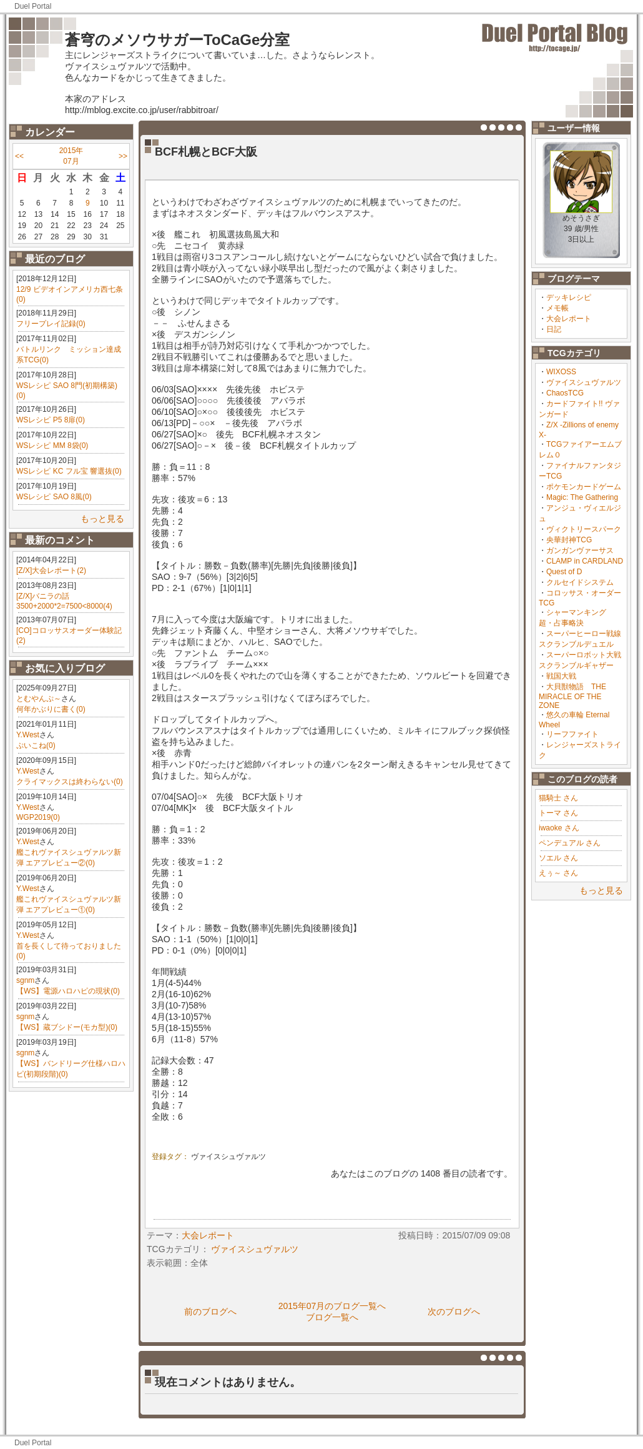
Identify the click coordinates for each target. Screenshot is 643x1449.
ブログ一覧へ (332, 1317)
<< (19, 156)
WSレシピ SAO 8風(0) (54, 496)
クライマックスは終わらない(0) (69, 781)
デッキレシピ (568, 297)
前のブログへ (210, 1312)
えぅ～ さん (558, 873)
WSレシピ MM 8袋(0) (52, 445)
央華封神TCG (569, 539)
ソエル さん (558, 858)
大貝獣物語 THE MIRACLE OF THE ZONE (572, 696)
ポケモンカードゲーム (583, 486)
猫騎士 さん (558, 798)
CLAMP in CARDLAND (584, 561)
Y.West (27, 734)
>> (123, 156)
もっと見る (102, 519)
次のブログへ (454, 1312)
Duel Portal (32, 6)
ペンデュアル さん (570, 843)
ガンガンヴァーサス (580, 550)
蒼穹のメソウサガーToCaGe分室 (177, 39)
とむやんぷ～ (38, 698)
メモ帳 (557, 308)
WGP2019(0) (38, 817)
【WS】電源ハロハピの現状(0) (68, 991)
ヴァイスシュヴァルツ (583, 382)
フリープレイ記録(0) (51, 323)
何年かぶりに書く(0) (51, 709)
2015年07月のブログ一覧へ (332, 1306)
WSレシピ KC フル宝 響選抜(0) (69, 471)
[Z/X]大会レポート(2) (51, 570)
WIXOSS (561, 371)
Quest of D (564, 571)
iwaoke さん (559, 828)
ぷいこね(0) (36, 745)
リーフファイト (572, 734)
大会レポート (568, 318)
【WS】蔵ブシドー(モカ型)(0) (66, 1027)
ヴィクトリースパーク (583, 529)
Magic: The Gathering (582, 497)
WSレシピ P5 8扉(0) (50, 420)
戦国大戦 (561, 676)
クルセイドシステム (580, 582)
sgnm (25, 980)
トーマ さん (558, 813)
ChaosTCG (565, 393)
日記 (553, 329)
